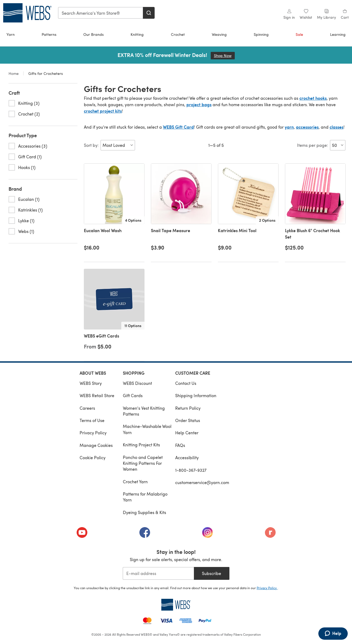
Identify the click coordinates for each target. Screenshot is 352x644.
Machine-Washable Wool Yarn (147, 429)
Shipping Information (195, 395)
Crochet (178, 34)
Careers (87, 408)
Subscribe (211, 573)
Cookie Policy (92, 457)
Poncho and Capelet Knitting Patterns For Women (143, 463)
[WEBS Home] (176, 605)
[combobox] (100, 13)
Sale (299, 34)
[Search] (149, 13)
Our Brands (93, 34)
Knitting (137, 34)
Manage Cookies (96, 445)
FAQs (180, 445)
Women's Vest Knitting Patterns (144, 411)
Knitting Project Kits (141, 444)
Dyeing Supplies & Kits (144, 512)
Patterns (49, 34)
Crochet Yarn (135, 481)
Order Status (187, 420)
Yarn (10, 34)
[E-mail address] (158, 573)
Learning (338, 34)
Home (14, 73)
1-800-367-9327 (190, 470)
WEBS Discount (137, 383)
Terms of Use (92, 420)
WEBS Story (91, 383)
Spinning (261, 34)
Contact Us (185, 383)
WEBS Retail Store (97, 395)
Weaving (219, 34)
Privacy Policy (93, 432)
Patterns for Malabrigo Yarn (145, 497)
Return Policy (188, 408)
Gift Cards (133, 395)
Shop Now (224, 55)
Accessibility (187, 457)
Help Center (186, 432)
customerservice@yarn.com (202, 482)
